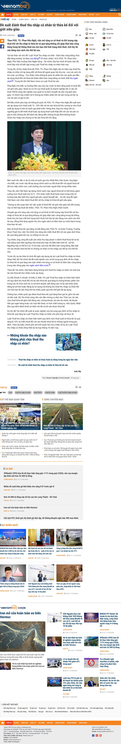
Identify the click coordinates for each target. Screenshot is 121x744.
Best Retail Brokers (61, 712)
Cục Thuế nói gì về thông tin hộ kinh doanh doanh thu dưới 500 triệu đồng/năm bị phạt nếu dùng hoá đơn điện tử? (63, 442)
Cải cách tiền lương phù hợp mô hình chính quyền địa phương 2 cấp (62, 435)
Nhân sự (43, 19)
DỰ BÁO (16, 15)
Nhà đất (2, 558)
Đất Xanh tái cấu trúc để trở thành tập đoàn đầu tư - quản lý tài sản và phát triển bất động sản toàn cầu (41, 551)
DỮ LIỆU (91, 15)
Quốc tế (6, 511)
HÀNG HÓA (24, 15)
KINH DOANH (83, 15)
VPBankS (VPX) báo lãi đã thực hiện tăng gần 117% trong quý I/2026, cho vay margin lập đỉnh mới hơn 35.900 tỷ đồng (41, 474)
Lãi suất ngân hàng (96, 708)
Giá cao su (49, 712)
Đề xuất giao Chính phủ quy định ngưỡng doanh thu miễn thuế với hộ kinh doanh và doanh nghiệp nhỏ (19, 425)
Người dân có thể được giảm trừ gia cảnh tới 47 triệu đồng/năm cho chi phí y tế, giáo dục (19, 441)
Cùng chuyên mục (53, 399)
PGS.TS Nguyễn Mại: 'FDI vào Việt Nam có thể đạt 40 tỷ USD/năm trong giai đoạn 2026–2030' (62, 456)
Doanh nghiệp (61, 555)
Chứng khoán (8, 479)
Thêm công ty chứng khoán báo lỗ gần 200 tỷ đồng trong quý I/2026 (12, 585)
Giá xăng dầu (109, 708)
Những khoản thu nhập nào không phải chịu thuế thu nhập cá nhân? (28, 339)
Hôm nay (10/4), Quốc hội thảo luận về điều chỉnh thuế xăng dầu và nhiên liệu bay (20, 447)
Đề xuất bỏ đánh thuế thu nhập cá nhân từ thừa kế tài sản (43, 365)
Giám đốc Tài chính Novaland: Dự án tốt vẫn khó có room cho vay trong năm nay (109, 682)
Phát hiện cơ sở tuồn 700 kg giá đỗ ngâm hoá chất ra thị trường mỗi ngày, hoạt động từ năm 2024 (63, 449)
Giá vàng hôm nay (9, 708)
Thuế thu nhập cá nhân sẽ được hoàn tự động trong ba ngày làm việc (48, 360)
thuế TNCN (38, 392)
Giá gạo (40, 712)
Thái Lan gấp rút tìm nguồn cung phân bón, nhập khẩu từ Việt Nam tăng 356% (68, 586)
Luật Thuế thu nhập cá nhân (67, 392)
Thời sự (5, 19)
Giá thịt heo (32, 712)
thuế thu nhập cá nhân (23, 392)
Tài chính (66, 694)
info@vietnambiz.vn (14, 739)
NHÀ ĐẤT (49, 15)
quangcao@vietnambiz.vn (105, 731)
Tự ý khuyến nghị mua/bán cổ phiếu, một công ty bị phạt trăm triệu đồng (109, 663)
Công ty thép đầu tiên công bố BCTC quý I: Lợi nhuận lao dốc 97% (69, 549)
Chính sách (24, 19)
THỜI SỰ (8, 15)
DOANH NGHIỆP (71, 15)
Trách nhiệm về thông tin (12, 742)
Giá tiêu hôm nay (82, 708)
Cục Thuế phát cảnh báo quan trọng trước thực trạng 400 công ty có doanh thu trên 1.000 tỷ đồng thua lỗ (20, 455)
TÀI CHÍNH (41, 15)
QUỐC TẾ (32, 15)
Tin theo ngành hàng (97, 22)
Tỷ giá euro (51, 708)
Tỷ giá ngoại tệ (23, 708)
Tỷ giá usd (33, 708)
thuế (10, 392)
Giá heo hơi (61, 708)
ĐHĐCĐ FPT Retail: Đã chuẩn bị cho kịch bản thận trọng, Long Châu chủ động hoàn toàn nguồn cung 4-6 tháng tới (109, 620)
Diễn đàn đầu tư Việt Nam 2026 (80, 712)
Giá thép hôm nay (9, 712)
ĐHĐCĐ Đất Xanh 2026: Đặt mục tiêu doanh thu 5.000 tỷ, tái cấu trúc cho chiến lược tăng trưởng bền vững (13, 551)
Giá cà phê (70, 708)
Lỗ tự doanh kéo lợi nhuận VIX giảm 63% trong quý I (71, 661)
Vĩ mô (14, 19)
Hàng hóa (7, 490)
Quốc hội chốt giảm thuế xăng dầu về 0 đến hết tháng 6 (19, 435)
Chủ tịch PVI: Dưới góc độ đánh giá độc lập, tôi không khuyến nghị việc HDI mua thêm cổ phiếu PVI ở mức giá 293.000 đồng (41, 519)
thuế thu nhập (49, 392)
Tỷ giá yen (42, 708)
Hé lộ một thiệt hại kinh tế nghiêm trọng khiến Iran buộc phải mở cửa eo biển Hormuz (28, 666)
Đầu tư (34, 19)
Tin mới (9, 468)
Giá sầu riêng (21, 712)
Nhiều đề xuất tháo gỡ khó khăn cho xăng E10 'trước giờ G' (29, 486)
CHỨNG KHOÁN (59, 15)
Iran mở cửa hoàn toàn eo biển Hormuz (20, 507)
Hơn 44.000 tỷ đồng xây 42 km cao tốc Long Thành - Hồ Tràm (60, 426)
